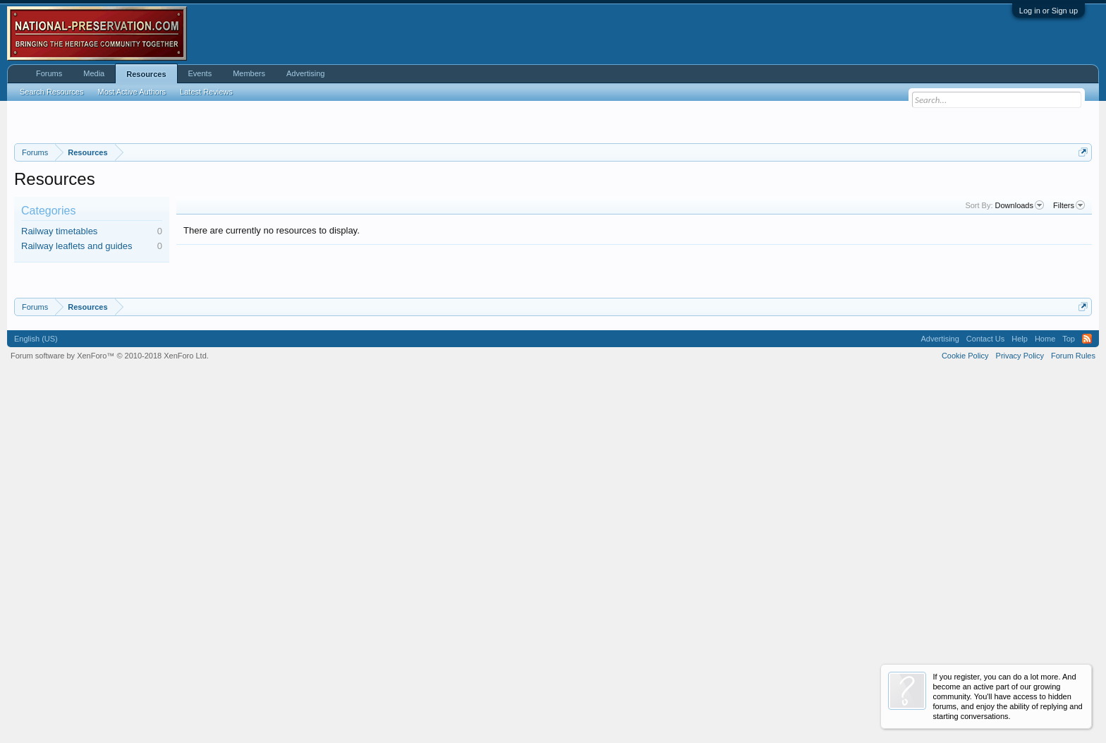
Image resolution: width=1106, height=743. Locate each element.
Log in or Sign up (1048, 10)
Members (249, 73)
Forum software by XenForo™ (110, 702)
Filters (1069, 379)
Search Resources (52, 91)
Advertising (305, 73)
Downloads (1019, 379)
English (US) (36, 684)
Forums (49, 73)
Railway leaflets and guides (77, 419)
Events (200, 73)
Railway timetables (59, 404)
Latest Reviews (206, 91)
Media (93, 73)
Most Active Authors (132, 91)
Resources (146, 74)
